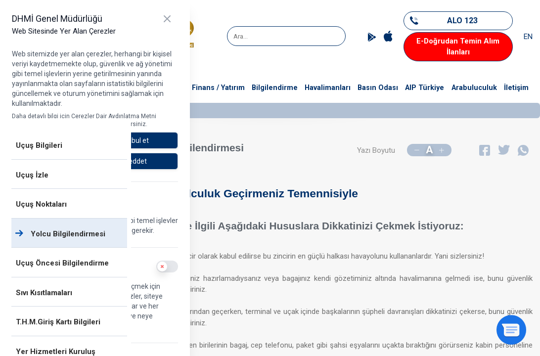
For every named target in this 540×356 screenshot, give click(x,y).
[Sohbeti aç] (511, 330)
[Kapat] (167, 18)
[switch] (167, 266)
